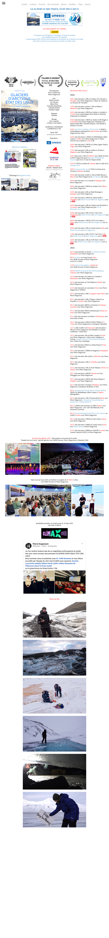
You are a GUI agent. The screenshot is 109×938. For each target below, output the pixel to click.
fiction (42, 4)
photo (64, 4)
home (24, 4)
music (88, 4)
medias (72, 4)
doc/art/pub (53, 4)
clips (80, 4)
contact (33, 4)
